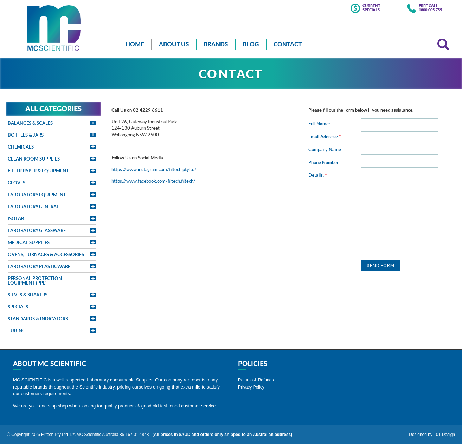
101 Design (444, 434)
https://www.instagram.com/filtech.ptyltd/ (154, 169)
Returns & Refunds (256, 380)
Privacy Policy (251, 387)
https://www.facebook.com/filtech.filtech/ (153, 181)
